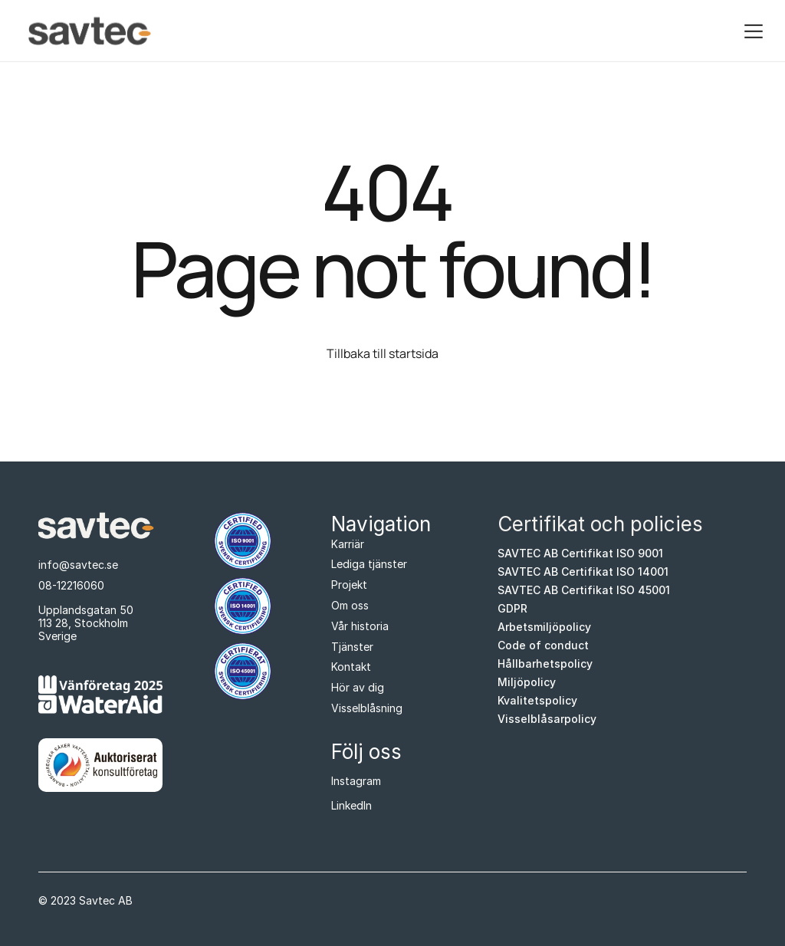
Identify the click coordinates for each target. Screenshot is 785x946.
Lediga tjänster (369, 563)
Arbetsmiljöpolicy (544, 627)
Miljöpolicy (527, 682)
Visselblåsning (366, 707)
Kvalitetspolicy (537, 700)
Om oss (350, 605)
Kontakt (351, 666)
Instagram (356, 780)
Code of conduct (543, 645)
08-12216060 (71, 585)
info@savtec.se (78, 564)
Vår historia (360, 625)
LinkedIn (351, 805)
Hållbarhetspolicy (545, 664)
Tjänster (352, 646)
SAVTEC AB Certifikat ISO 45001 (584, 590)
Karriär (347, 543)
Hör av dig (357, 687)
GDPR (512, 608)
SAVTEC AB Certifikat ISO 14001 (583, 572)
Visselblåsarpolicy (547, 719)
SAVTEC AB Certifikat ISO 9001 (580, 553)
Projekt (349, 584)
